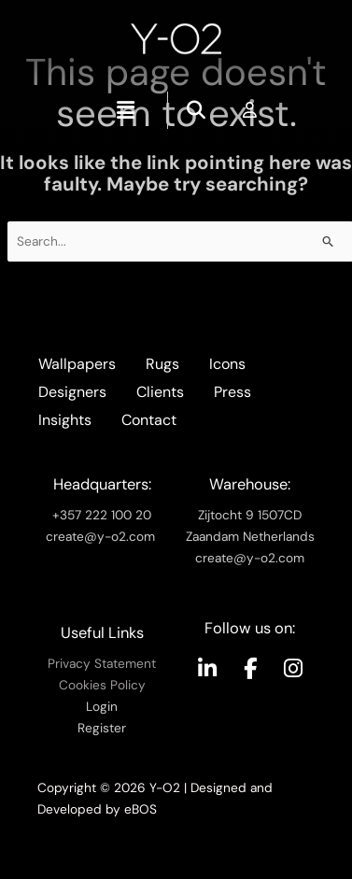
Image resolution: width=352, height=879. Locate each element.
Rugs (162, 364)
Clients (160, 392)
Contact (148, 420)
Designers (72, 392)
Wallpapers (77, 364)
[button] (125, 110)
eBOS (140, 809)
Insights (65, 420)
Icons (227, 364)
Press (232, 392)
